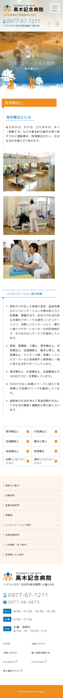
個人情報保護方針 (41, 652)
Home (6, 643)
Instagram (38, 661)
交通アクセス (38, 643)
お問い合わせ (10, 652)
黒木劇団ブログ (11, 670)
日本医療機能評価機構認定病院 (19, 14)
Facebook (8, 661)
